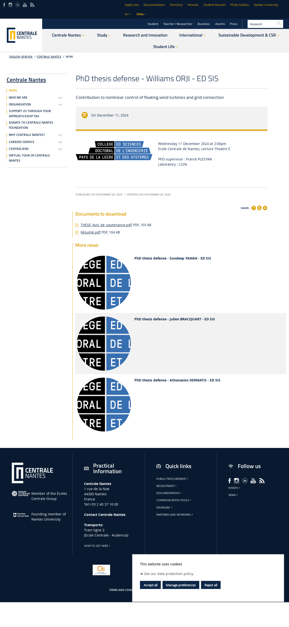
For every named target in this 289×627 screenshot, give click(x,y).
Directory (176, 5)
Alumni (220, 24)
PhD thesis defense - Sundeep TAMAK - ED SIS (172, 258)
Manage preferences (181, 585)
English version (21, 56)
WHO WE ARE (18, 98)
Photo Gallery (239, 5)
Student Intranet (214, 5)
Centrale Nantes (49, 56)
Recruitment (166, 486)
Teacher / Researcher (177, 24)
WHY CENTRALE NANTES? (27, 135)
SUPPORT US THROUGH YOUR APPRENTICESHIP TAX (30, 113)
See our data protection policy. (169, 573)
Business (204, 24)
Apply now (132, 5)
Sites (140, 14)
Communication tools (174, 500)
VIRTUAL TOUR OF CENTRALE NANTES (29, 158)
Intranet (193, 5)
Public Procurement (172, 479)
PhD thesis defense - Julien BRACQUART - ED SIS (174, 319)
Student (153, 24)
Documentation (154, 5)
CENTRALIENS (19, 149)
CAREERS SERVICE (21, 142)
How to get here (97, 546)
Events (234, 488)
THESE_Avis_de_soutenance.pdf (106, 224)
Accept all (150, 585)
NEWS (69, 56)
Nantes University (266, 5)
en (126, 14)
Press (234, 24)
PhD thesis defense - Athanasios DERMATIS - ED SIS (177, 380)
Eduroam (164, 507)
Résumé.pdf (91, 232)
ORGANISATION (20, 104)
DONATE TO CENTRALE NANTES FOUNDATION (31, 125)
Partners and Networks (175, 514)
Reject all (210, 585)
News (233, 495)
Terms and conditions (125, 590)
